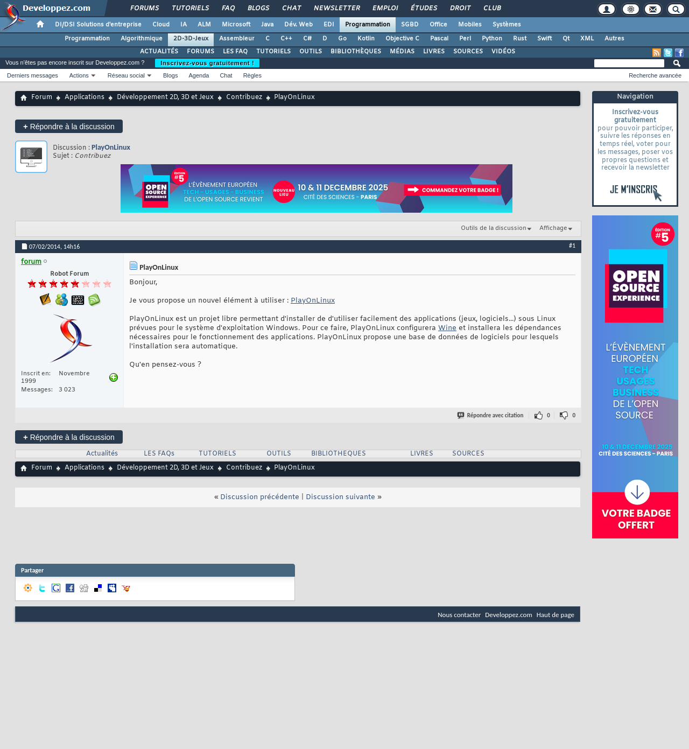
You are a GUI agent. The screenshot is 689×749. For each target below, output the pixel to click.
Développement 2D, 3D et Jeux (165, 97)
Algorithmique (142, 39)
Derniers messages (32, 75)
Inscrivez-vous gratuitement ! (207, 63)
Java (267, 25)
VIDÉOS (503, 51)
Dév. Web (298, 25)
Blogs (258, 8)
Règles (252, 75)
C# (307, 39)
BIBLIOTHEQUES (338, 454)
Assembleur (237, 39)
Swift (544, 39)
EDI (329, 25)
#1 (572, 245)
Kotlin (366, 39)
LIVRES (434, 51)
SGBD (410, 25)
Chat (290, 8)
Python (492, 39)
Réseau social (126, 75)
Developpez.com (508, 615)
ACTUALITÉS (159, 51)
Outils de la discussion (493, 228)
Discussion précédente (259, 497)
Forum (41, 97)
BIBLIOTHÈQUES (356, 51)
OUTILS (310, 51)
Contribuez (244, 97)
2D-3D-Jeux (190, 39)
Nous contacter (459, 615)
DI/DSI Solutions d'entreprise (98, 25)
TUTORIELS (273, 51)
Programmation (367, 25)
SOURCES (468, 51)
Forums (144, 8)
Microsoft (236, 25)
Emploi (384, 8)
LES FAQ (235, 51)
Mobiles (470, 25)
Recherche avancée (655, 75)
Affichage (553, 228)
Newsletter (336, 8)
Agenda (198, 75)
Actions (79, 75)
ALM (204, 25)
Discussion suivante (340, 497)
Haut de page (555, 615)
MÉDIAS (402, 51)
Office (438, 25)
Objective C (402, 39)
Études (423, 8)
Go (342, 39)
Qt (566, 39)
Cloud (161, 25)
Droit (459, 8)
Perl (465, 39)
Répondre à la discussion (69, 126)
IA (183, 25)
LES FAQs (159, 454)
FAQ (227, 8)
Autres (614, 39)
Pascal (439, 39)
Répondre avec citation (491, 415)
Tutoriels (189, 8)
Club (491, 8)
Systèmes (507, 25)
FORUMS (200, 51)
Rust (519, 39)
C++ (286, 39)
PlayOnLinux (111, 147)
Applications (84, 97)
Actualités (102, 454)
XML (587, 39)
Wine (447, 328)
